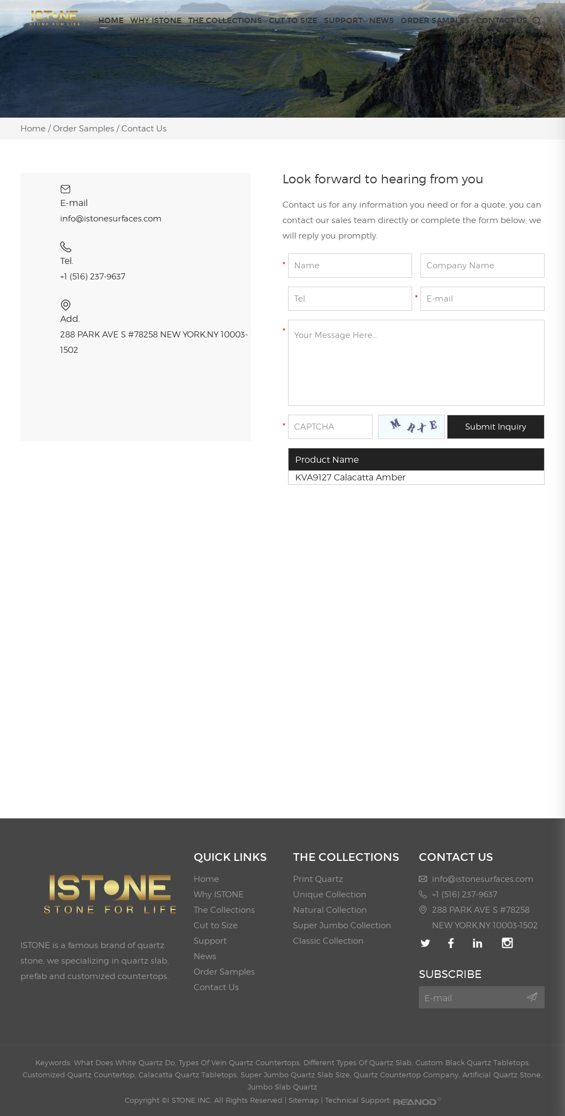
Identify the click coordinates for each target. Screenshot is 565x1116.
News (381, 20)
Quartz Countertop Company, (408, 1074)
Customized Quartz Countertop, (80, 1074)
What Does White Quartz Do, (126, 1062)
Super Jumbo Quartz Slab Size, (297, 1074)
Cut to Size (293, 20)
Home (111, 20)
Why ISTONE (156, 20)
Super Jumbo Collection (342, 925)
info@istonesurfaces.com (111, 219)
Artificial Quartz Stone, (502, 1074)
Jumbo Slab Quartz (282, 1086)
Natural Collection (330, 910)
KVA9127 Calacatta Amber (350, 477)
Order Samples (435, 20)
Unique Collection (329, 895)
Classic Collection (328, 941)
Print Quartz (318, 879)
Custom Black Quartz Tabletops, (472, 1062)
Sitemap (304, 1100)
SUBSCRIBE (450, 974)
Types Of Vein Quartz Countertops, (241, 1062)
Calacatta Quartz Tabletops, (189, 1074)
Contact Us (501, 20)
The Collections (225, 21)
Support (343, 21)
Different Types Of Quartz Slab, (359, 1062)
